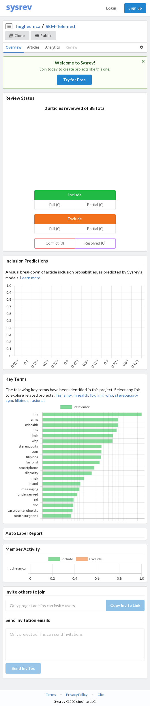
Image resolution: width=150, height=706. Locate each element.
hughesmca (28, 26)
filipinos (22, 400)
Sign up (135, 8)
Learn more (30, 277)
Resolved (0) (95, 243)
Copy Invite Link (125, 605)
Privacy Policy (76, 694)
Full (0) (55, 204)
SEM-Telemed (60, 26)
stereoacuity (126, 395)
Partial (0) (95, 204)
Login (111, 8)
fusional (37, 400)
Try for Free (74, 79)
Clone (17, 35)
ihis (59, 395)
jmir (100, 395)
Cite (100, 694)
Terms (51, 694)
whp (109, 395)
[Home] (19, 8)
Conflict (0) (55, 243)
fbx (93, 395)
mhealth (81, 395)
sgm (9, 400)
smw (67, 395)
